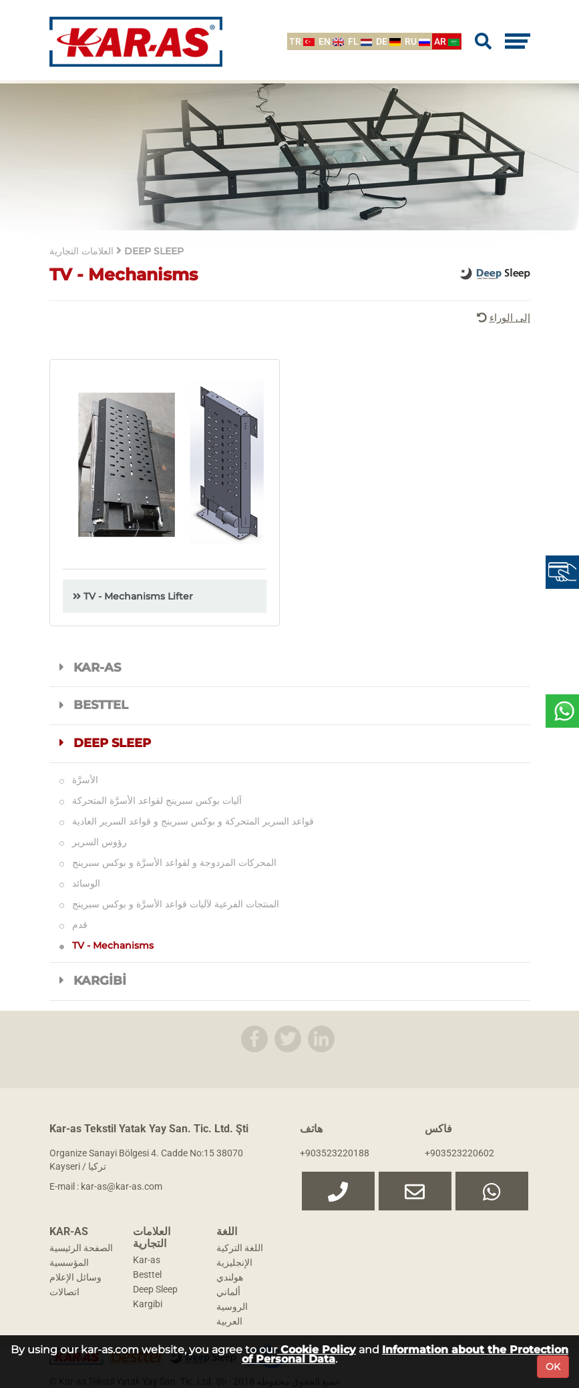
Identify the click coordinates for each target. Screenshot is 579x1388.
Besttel (147, 1274)
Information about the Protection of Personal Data (405, 1354)
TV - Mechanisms (106, 945)
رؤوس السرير (93, 842)
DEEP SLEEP (105, 743)
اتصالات (64, 1292)
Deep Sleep (155, 1289)
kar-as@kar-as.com (121, 1186)
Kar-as (146, 1259)
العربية (229, 1321)
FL (360, 41)
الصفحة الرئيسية (81, 1247)
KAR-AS (90, 667)
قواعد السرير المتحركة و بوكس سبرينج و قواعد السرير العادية (186, 821)
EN (331, 41)
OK (553, 1367)
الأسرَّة (78, 780)
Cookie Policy (316, 1349)
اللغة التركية (239, 1247)
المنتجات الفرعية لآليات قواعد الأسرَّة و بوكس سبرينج (169, 904)
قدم (73, 925)
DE (388, 41)
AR (446, 41)
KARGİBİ (93, 980)
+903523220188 (334, 1153)
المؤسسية (69, 1262)
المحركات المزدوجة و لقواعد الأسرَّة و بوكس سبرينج (167, 863)
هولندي (229, 1277)
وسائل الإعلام (75, 1277)
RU (417, 41)
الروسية (232, 1306)
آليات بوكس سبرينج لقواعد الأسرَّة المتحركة (150, 800)
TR (302, 41)
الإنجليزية (234, 1262)
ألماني (228, 1292)
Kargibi (147, 1304)
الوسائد (79, 883)
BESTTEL (94, 705)
